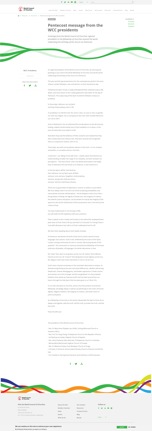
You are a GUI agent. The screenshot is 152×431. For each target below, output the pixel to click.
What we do (88, 10)
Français (131, 21)
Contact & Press (117, 10)
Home (18, 15)
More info (50, 429)
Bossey (132, 10)
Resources (108, 10)
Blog (126, 10)
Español (131, 26)
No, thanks (132, 427)
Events (81, 10)
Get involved (98, 10)
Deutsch (131, 24)
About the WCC (53, 10)
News (74, 10)
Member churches (65, 10)
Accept (122, 427)
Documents (34, 16)
